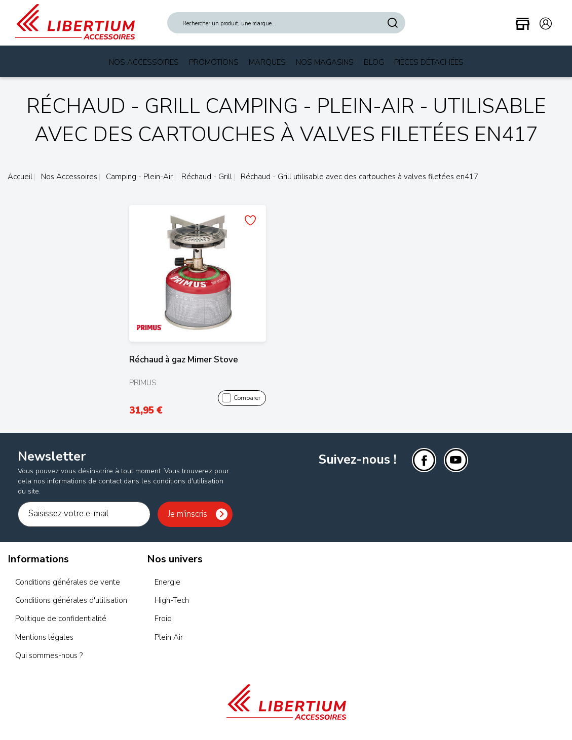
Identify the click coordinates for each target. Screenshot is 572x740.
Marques (267, 62)
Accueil (20, 177)
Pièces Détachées (429, 62)
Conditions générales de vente (67, 582)
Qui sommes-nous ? (49, 655)
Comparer (240, 398)
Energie (167, 582)
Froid (163, 618)
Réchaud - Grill (205, 177)
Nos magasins (325, 62)
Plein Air (169, 637)
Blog (374, 62)
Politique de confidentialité (60, 618)
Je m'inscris (187, 514)
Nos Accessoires (144, 62)
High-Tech (172, 600)
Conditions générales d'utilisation (71, 600)
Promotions (214, 62)
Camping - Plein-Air (138, 177)
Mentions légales (44, 637)
